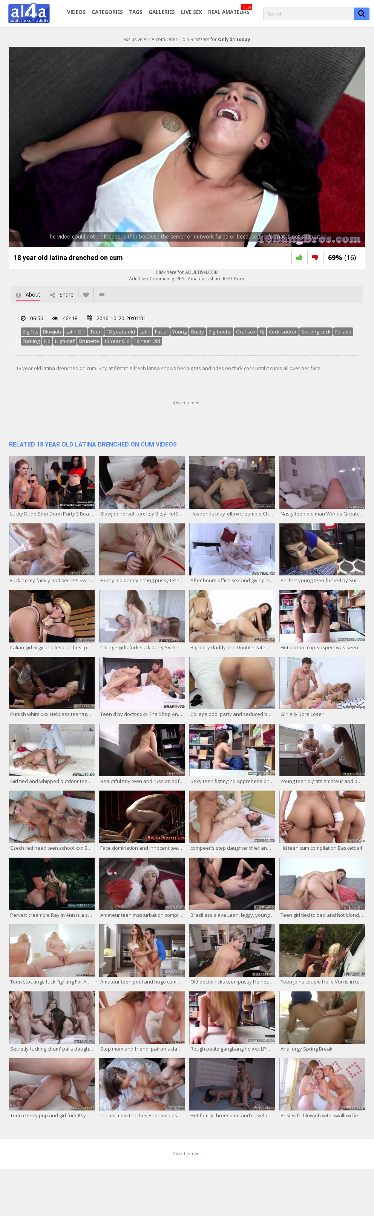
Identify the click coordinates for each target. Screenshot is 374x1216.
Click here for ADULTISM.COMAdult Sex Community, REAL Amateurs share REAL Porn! (187, 275)
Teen (96, 331)
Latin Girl (76, 331)
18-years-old (120, 331)
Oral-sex (246, 331)
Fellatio (343, 331)
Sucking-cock (316, 331)
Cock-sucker (283, 331)
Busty (197, 331)
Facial (161, 331)
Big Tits (30, 331)
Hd (47, 341)
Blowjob (52, 331)
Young (179, 331)
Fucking (31, 341)
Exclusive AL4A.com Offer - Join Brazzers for (187, 39)
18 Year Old (117, 341)
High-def (65, 341)
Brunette (89, 341)
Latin (144, 331)
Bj (262, 331)
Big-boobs (219, 331)
